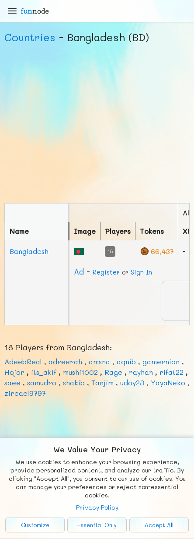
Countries (29, 37)
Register (106, 272)
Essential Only (97, 524)
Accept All (159, 524)
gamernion (161, 361)
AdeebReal (23, 361)
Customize (35, 524)
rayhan (141, 372)
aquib (126, 361)
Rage (113, 372)
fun (35, 11)
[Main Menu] (12, 10)
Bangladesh (29, 251)
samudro (41, 382)
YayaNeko (168, 382)
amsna (99, 361)
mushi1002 (80, 372)
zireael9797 (25, 393)
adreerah (65, 361)
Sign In (141, 272)
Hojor (14, 372)
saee (12, 382)
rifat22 (171, 372)
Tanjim (102, 382)
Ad (79, 271)
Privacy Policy (97, 507)
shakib (74, 382)
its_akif (43, 372)
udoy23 (132, 382)
